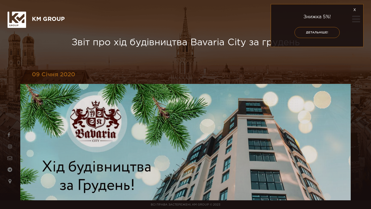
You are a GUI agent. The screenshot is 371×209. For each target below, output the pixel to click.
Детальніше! (317, 32)
